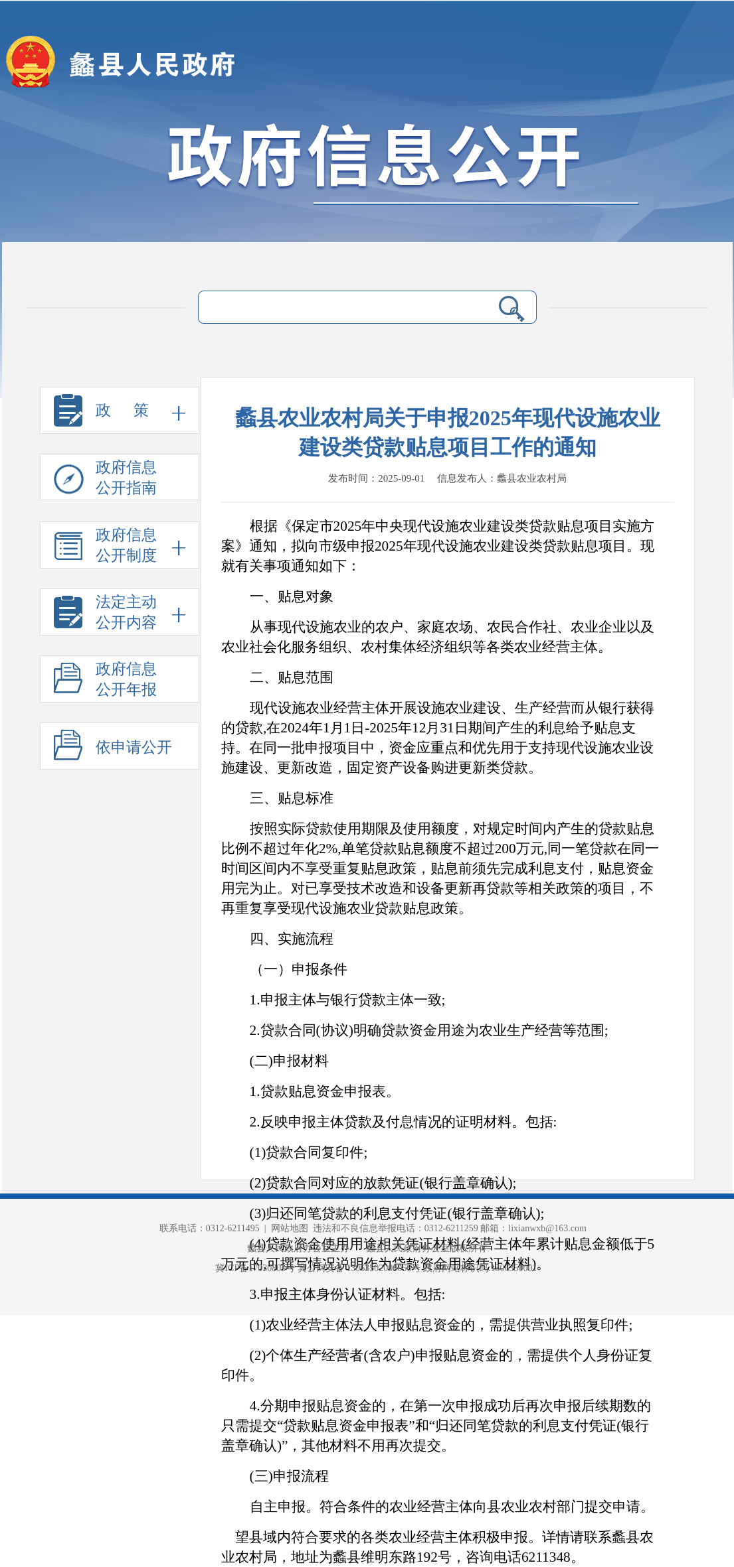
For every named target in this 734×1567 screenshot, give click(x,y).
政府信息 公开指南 (105, 479)
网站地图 (289, 1228)
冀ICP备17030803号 (256, 1268)
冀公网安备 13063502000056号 (359, 1268)
